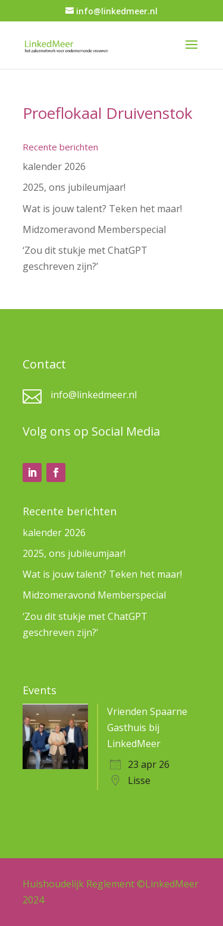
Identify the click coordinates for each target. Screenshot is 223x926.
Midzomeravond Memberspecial (94, 229)
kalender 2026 (54, 166)
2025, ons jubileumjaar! (74, 187)
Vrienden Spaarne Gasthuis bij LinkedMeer (147, 727)
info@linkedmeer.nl (94, 394)
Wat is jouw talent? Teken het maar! (102, 208)
